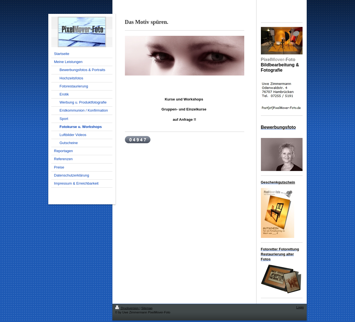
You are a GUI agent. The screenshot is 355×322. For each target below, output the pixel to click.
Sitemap (146, 308)
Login (300, 307)
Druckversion (127, 308)
